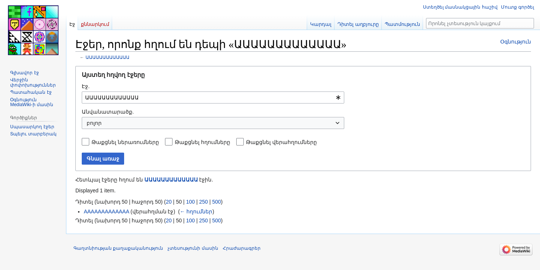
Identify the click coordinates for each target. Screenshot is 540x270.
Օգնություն (515, 42)
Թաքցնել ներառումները (125, 142)
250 (203, 202)
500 (216, 202)
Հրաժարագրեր (242, 248)
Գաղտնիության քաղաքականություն (118, 248)
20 (169, 202)
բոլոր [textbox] (94, 123)
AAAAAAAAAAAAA (106, 211)
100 (190, 202)
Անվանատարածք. (108, 112)
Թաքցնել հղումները (202, 142)
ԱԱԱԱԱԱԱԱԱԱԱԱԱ (107, 57)
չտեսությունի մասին (193, 248)
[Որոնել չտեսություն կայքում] (480, 23)
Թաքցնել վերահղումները (281, 142)
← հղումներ (196, 211)
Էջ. (86, 86)
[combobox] (213, 98)
